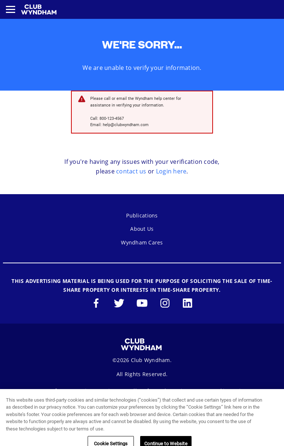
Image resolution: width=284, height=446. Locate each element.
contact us (131, 171)
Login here (171, 171)
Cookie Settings (230, 390)
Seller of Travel (147, 390)
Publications (142, 215)
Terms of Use (51, 390)
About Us (141, 228)
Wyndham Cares (142, 242)
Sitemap (188, 390)
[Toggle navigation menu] (10, 9)
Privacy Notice (98, 390)
